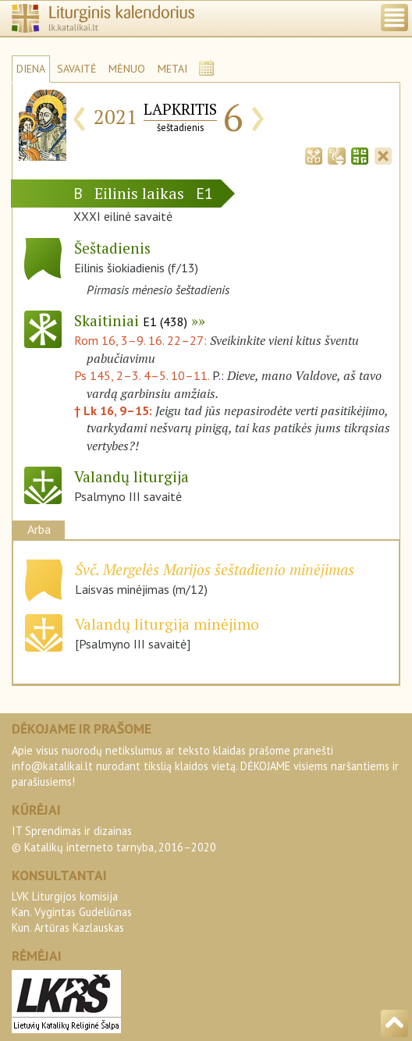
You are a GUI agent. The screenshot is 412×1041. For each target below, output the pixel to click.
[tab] (314, 154)
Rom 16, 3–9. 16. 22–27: (142, 340)
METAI (172, 69)
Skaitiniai (130, 320)
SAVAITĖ (77, 69)
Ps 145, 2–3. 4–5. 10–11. (141, 375)
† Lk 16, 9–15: (114, 410)
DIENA (30, 69)
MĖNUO (126, 69)
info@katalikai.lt (52, 766)
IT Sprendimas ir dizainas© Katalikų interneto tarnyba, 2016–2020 (114, 838)
